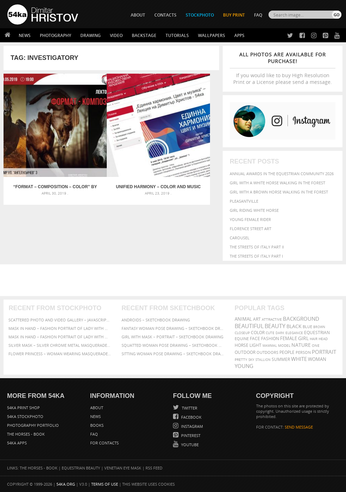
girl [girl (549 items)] (303, 338)
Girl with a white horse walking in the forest (277, 182)
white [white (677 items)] (299, 358)
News (25, 35)
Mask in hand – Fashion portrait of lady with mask (59, 336)
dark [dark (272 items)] (280, 333)
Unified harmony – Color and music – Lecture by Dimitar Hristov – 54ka (111, 155)
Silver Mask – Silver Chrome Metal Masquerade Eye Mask (59, 345)
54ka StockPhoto (25, 416)
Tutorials (177, 35)
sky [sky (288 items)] (251, 359)
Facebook (191, 417)
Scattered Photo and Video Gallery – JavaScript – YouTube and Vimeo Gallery (59, 319)
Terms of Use (104, 484)
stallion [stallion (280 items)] (263, 359)
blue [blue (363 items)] (307, 326)
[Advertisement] (174, 280)
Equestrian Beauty (81, 468)
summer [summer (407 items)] (281, 359)
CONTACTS (165, 15)
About (96, 407)
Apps (239, 35)
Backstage (144, 35)
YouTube (189, 444)
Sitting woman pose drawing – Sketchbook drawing (173, 353)
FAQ (258, 15)
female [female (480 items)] (288, 339)
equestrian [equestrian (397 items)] (317, 332)
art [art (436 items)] (257, 319)
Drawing (90, 35)
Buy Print (234, 15)
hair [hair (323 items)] (313, 338)
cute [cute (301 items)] (270, 333)
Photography (55, 35)
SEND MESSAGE (299, 427)
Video (116, 35)
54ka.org (65, 484)
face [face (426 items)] (255, 338)
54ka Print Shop (23, 407)
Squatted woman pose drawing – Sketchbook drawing (173, 345)
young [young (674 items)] (244, 365)
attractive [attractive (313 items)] (272, 319)
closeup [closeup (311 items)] (242, 332)
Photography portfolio (33, 425)
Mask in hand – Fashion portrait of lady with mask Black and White (59, 328)
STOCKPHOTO (200, 15)
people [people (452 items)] (287, 352)
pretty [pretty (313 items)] (241, 359)
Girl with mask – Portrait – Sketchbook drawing (172, 336)
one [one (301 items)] (316, 345)
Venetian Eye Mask (122, 468)
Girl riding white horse (254, 210)
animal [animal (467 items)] (243, 319)
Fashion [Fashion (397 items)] (270, 338)
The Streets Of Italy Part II (257, 247)
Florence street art (250, 228)
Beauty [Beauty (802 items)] (275, 326)
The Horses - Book (26, 434)
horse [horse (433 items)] (241, 345)
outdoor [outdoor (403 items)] (245, 352)
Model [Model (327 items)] (284, 345)
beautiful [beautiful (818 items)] (249, 326)
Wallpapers (211, 35)
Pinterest (190, 435)
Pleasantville (244, 201)
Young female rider (250, 219)
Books (97, 425)
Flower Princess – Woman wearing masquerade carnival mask (59, 353)
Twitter (189, 408)
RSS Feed (154, 468)
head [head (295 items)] (323, 339)
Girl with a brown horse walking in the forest (279, 192)
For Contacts (104, 442)
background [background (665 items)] (301, 318)
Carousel (239, 237)
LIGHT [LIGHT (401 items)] (255, 345)
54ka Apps (17, 442)
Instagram (191, 426)
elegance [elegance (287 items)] (294, 333)
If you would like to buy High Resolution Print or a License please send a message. (282, 68)
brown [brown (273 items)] (319, 327)
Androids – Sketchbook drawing (156, 319)
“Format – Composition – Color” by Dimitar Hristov (39, 155)
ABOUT (138, 15)
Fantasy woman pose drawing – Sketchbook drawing (173, 328)
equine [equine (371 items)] (242, 338)
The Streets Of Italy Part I (256, 256)
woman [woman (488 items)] (317, 359)
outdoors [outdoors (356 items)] (267, 352)
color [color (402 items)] (258, 332)
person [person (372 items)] (303, 352)
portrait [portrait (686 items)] (324, 351)
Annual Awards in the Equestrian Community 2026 (282, 173)
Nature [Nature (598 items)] (301, 345)
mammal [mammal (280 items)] (269, 345)
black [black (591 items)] (294, 326)
